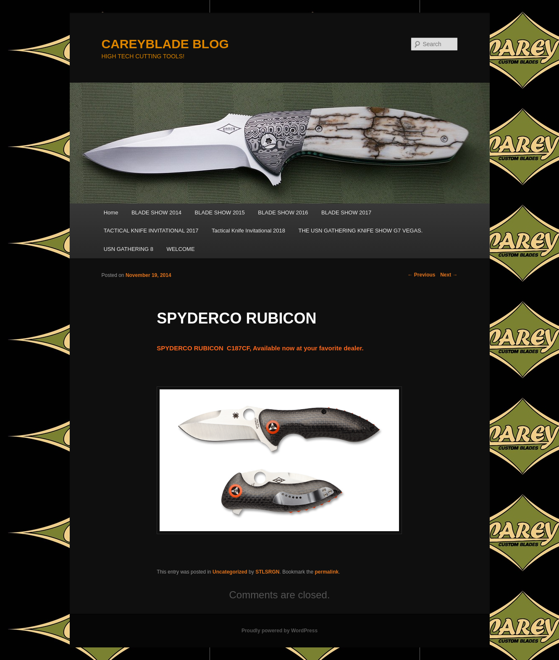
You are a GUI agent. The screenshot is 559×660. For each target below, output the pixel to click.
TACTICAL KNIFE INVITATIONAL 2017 (151, 230)
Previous (421, 275)
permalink (327, 572)
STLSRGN (267, 572)
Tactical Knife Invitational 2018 (248, 230)
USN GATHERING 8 (128, 249)
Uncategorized (230, 572)
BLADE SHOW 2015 (220, 212)
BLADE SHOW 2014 (156, 212)
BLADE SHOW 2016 (283, 212)
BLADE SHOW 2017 (346, 212)
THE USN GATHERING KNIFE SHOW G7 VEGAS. (360, 230)
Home (111, 212)
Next (448, 275)
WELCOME (180, 249)
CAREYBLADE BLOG (165, 44)
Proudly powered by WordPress (279, 631)
